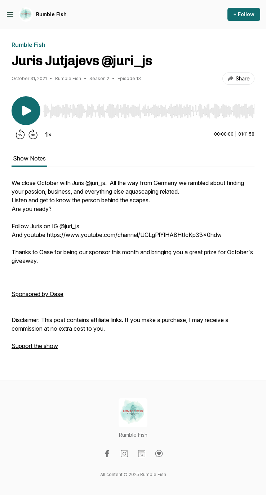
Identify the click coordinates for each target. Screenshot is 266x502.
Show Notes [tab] (29, 158)
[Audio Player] (148, 109)
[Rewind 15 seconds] (20, 134)
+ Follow (243, 14)
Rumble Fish (51, 14)
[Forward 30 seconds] (33, 134)
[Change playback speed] (48, 134)
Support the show (35, 345)
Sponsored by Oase (37, 294)
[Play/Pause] (26, 110)
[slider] (148, 111)
